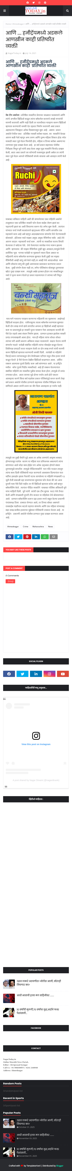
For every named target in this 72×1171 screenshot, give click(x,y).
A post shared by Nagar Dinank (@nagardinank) (36, 780)
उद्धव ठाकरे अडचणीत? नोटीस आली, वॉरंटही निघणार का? (39, 983)
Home (8, 24)
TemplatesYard (33, 1165)
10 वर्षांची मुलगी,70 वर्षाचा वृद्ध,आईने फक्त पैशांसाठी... (38, 1011)
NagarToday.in (14, 53)
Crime (25, 526)
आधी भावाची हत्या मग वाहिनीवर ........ (35, 995)
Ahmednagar (18, 24)
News (50, 526)
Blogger (59, 1165)
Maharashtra (38, 526)
